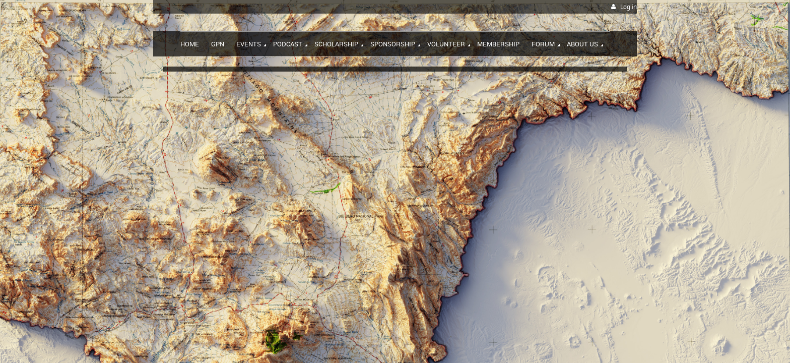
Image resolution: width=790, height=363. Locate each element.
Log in (628, 7)
